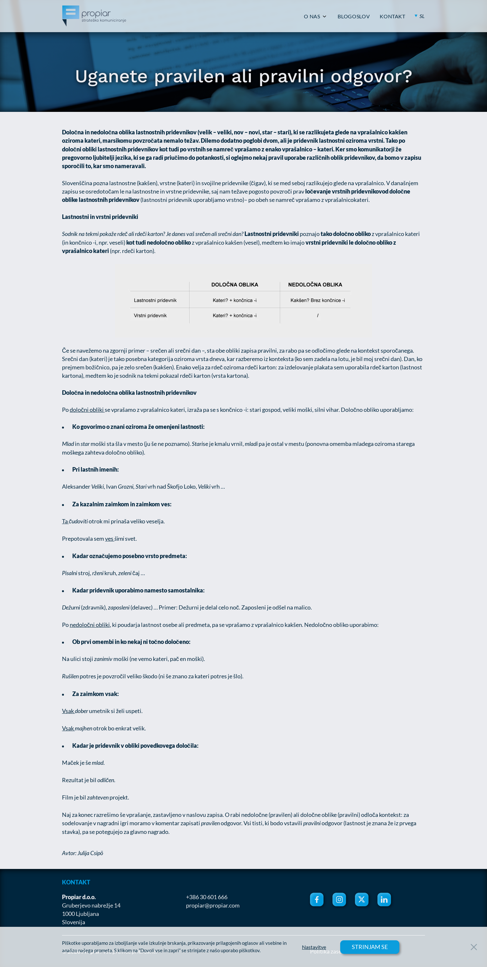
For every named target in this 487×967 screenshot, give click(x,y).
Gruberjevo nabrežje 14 (91, 905)
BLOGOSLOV (354, 16)
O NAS (312, 16)
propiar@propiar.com (213, 905)
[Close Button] (474, 947)
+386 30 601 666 (206, 897)
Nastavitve (314, 947)
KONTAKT (392, 16)
